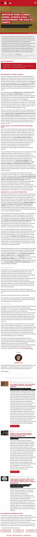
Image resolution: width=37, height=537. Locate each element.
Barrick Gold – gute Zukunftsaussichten (14, 67)
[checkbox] (1, 527)
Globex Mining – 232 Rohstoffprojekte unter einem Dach (18, 65)
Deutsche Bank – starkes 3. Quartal (12, 64)
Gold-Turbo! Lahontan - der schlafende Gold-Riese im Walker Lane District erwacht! (22, 385)
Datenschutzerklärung (17, 535)
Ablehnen (31, 530)
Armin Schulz (18, 54)
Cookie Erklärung (27, 535)
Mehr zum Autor (5, 371)
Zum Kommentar (15, 471)
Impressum (9, 535)
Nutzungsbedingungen (27, 348)
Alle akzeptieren (5, 530)
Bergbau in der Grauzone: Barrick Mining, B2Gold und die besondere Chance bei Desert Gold (21, 435)
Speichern (18, 530)
